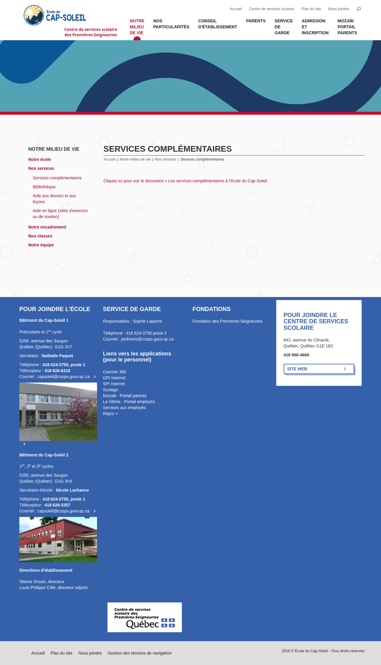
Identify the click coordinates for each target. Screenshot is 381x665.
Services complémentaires (57, 177)
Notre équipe (41, 245)
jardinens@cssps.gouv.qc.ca (147, 339)
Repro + (110, 413)
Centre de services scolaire (271, 9)
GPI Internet (114, 377)
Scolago (110, 389)
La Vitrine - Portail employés (129, 401)
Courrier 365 (114, 371)
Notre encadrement (47, 227)
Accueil (236, 9)
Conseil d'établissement (217, 23)
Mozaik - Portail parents (125, 395)
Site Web (297, 368)
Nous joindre (338, 9)
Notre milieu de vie (137, 26)
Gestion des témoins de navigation (140, 653)
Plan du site (311, 9)
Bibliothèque (44, 186)
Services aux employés (124, 407)
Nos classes (40, 236)
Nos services (41, 168)
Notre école (39, 159)
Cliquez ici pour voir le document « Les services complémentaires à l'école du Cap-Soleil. (186, 180)
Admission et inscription (315, 26)
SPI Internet (114, 383)
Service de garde (284, 26)
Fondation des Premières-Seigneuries (228, 321)
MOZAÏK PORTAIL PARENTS (347, 26)
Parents (256, 20)
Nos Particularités (171, 23)
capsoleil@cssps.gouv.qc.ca (64, 376)
